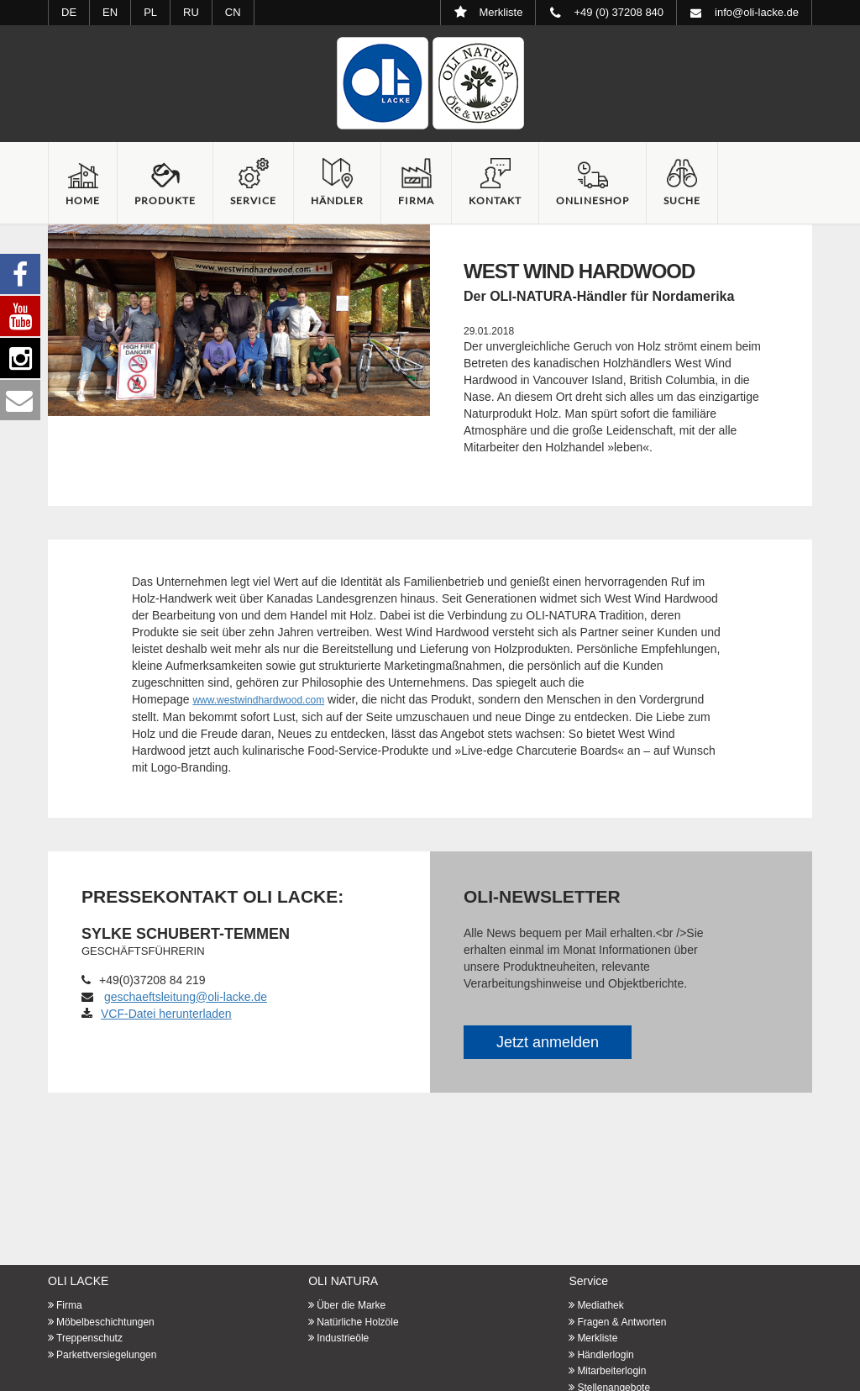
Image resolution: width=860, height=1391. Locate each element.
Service (253, 200)
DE (68, 12)
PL (150, 12)
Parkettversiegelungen (106, 1355)
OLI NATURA (343, 1281)
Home (83, 200)
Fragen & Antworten (621, 1322)
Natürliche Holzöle (357, 1322)
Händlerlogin (605, 1355)
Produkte (165, 200)
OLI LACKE (78, 1281)
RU (191, 12)
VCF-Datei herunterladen (156, 1013)
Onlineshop (592, 200)
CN (233, 12)
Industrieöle (343, 1338)
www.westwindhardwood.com (258, 700)
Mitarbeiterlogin (611, 1371)
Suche (681, 200)
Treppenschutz (89, 1338)
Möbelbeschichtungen (105, 1322)
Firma (416, 200)
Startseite (430, 83)
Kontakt (495, 200)
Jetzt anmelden (547, 1042)
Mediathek (600, 1305)
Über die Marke (351, 1305)
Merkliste (597, 1338)
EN (110, 12)
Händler (337, 200)
